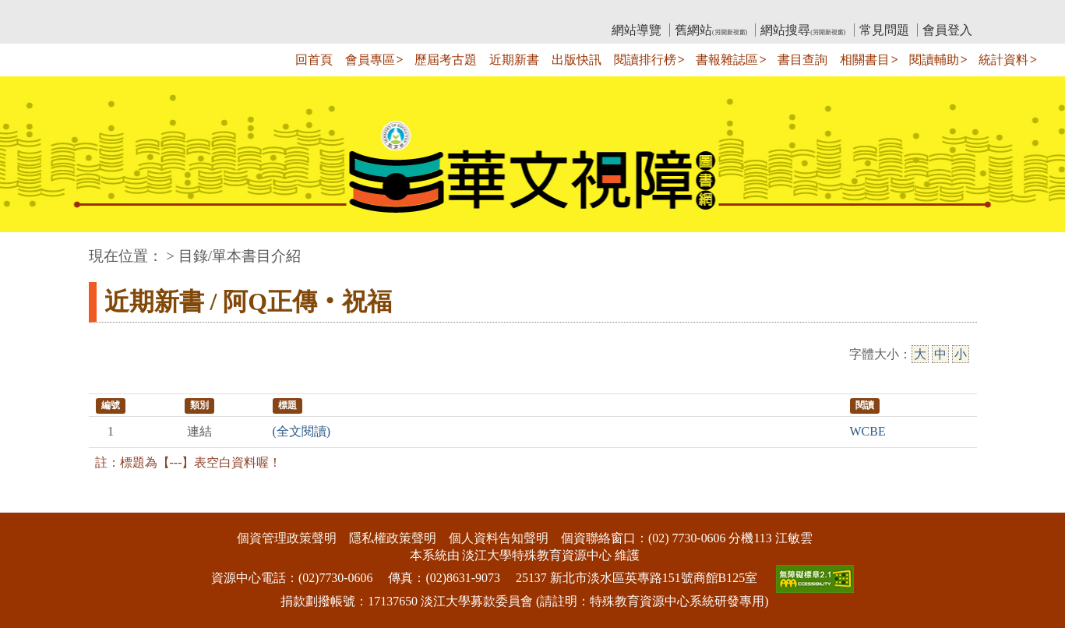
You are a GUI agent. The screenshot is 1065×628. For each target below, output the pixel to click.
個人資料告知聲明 (498, 538)
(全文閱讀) (302, 431)
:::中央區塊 (30, 248)
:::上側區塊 (119, 12)
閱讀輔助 (934, 59)
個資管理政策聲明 (287, 538)
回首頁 (314, 59)
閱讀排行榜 (645, 59)
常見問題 (884, 30)
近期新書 (514, 59)
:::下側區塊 (30, 502)
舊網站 (711, 30)
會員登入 (947, 30)
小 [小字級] (960, 354)
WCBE (868, 431)
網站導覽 (636, 30)
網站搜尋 (802, 30)
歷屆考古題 (445, 59)
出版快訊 (576, 59)
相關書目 (865, 59)
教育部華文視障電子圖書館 (227, 12)
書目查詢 (802, 59)
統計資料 (1003, 59)
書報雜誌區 (727, 59)
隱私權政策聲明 (392, 538)
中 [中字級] (940, 354)
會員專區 (370, 59)
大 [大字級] (920, 354)
